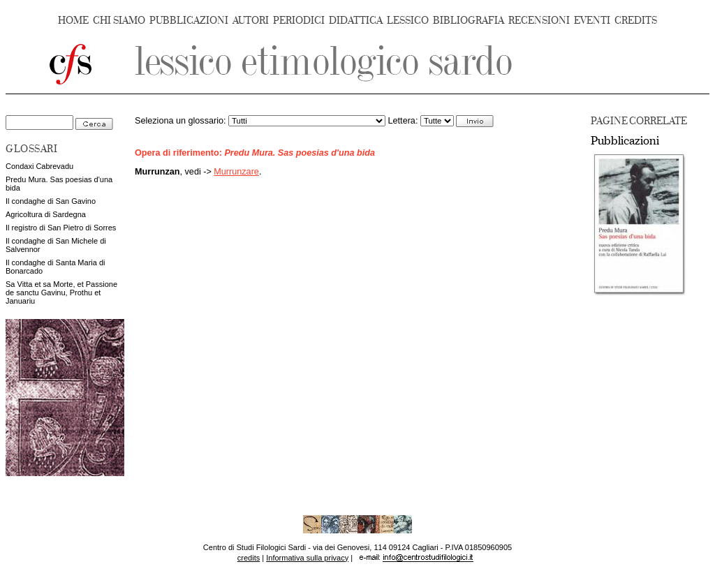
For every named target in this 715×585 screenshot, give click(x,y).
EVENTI (592, 21)
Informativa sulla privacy (307, 558)
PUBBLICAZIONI (188, 21)
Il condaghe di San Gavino (51, 201)
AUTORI (251, 21)
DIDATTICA (356, 21)
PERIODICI (299, 21)
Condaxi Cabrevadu (39, 166)
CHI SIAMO (119, 21)
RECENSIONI (539, 21)
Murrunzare (236, 172)
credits (248, 558)
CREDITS (635, 21)
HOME (73, 21)
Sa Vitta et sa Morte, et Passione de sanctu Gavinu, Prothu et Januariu (61, 292)
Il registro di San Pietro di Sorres (61, 227)
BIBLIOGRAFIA (468, 21)
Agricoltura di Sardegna (46, 214)
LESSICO (408, 21)
